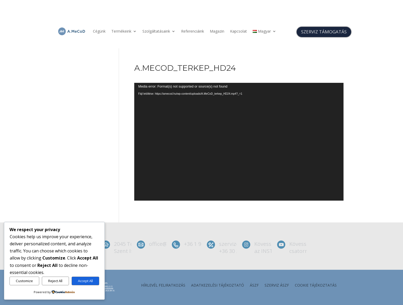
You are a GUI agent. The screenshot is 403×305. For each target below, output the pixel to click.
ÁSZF (254, 285)
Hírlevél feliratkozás (163, 285)
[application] (239, 142)
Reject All (55, 280)
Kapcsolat (238, 31)
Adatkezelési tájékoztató (217, 285)
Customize (24, 280)
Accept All (85, 280)
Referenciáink (192, 31)
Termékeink (121, 31)
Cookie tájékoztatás (316, 285)
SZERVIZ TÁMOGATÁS (324, 32)
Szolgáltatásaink (156, 31)
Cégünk (99, 31)
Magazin (217, 31)
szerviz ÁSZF (277, 285)
